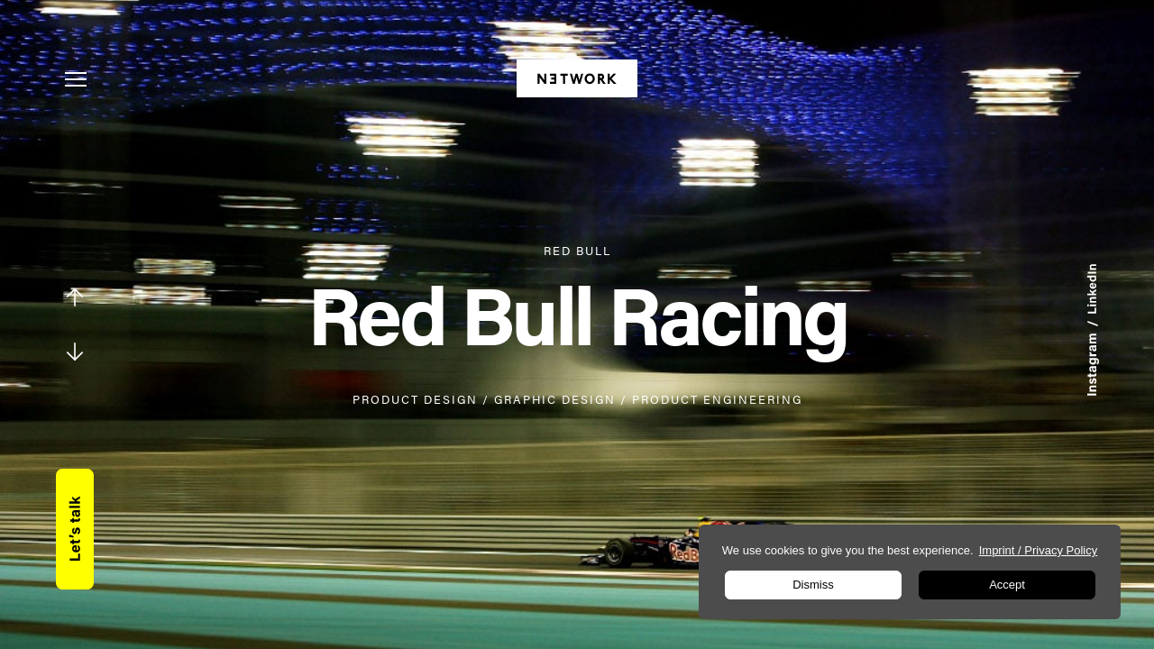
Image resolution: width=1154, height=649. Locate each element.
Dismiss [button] (813, 584)
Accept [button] (1007, 584)
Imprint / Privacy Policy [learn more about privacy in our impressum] (1038, 550)
